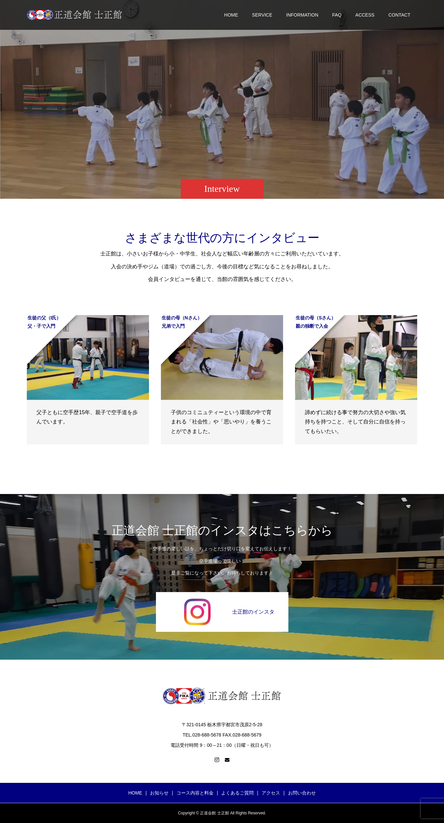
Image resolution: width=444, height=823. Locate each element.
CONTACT (399, 15)
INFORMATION (302, 15)
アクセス (271, 793)
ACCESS (364, 15)
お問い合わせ (302, 793)
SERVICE (262, 15)
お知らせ (159, 793)
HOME (231, 15)
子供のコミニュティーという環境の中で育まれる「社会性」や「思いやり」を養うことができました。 (221, 422)
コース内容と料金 (195, 793)
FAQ (336, 15)
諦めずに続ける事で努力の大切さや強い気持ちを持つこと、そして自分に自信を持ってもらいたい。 (355, 422)
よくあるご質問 (237, 793)
